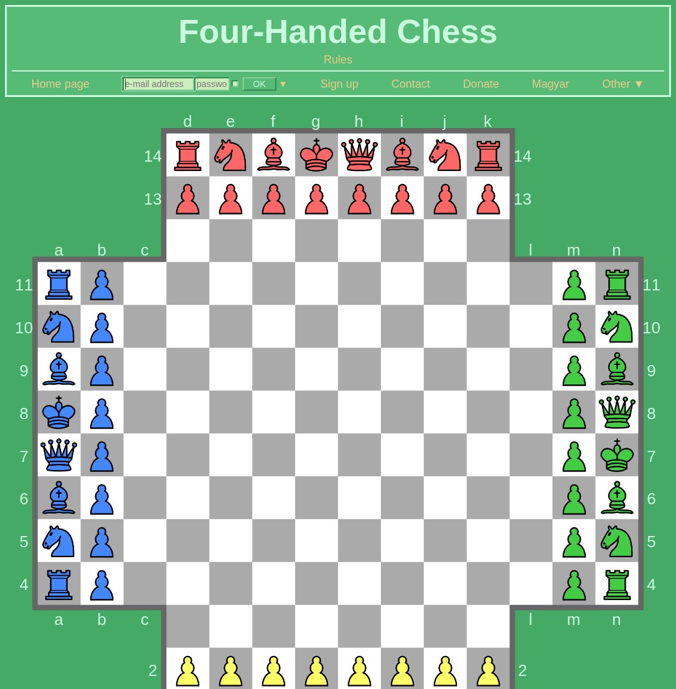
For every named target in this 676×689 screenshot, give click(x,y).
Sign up (340, 84)
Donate (481, 84)
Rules (338, 59)
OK (259, 84)
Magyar (551, 84)
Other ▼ (624, 84)
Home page (61, 84)
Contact (411, 84)
